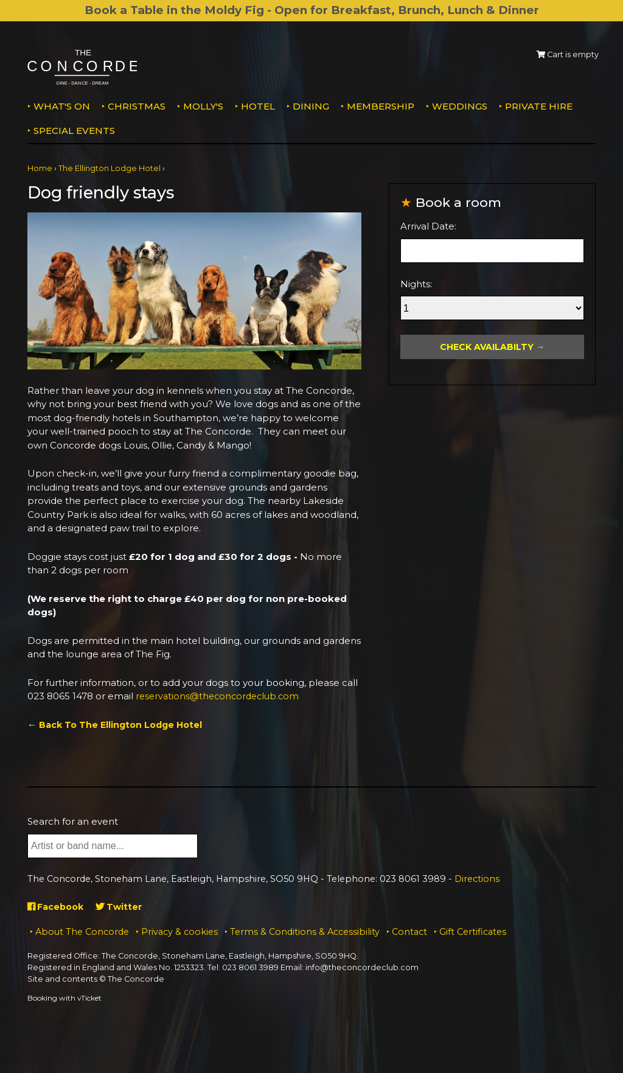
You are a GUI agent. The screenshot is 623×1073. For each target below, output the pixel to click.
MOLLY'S (203, 106)
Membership (380, 106)
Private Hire (539, 106)
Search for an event (72, 821)
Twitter (124, 906)
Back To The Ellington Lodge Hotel (124, 724)
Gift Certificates (472, 931)
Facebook (57, 906)
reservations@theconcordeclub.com (221, 696)
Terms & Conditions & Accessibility (305, 931)
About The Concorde (82, 931)
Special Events (74, 130)
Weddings (459, 106)
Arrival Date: (428, 226)
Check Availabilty (487, 346)
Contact (409, 931)
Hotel (258, 106)
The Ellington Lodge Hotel (109, 168)
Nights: (416, 284)
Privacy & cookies (179, 931)
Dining (311, 106)
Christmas (136, 106)
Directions (476, 878)
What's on (61, 106)
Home (39, 168)
